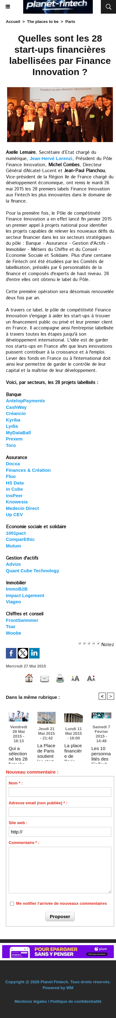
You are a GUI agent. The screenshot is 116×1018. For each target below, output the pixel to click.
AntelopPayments (25, 400)
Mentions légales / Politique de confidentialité (58, 1001)
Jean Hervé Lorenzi (51, 158)
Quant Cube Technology (32, 570)
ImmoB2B (17, 589)
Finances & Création (28, 470)
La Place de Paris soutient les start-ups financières (46, 750)
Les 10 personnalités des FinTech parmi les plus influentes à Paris (101, 753)
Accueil (13, 21)
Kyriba (13, 419)
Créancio (16, 413)
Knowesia (17, 501)
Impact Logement (25, 595)
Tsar (10, 626)
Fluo (11, 476)
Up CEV (14, 514)
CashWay (16, 407)
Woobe (13, 633)
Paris (70, 21)
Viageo (13, 601)
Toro (11, 445)
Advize (13, 564)
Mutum (13, 545)
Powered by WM (58, 987)
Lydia (12, 426)
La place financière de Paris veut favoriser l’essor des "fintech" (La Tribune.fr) (73, 750)
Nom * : (16, 783)
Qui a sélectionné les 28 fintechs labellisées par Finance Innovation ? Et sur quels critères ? (18, 753)
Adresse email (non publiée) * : (38, 803)
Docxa (13, 463)
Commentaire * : (24, 842)
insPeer (14, 495)
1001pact (16, 533)
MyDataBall (18, 432)
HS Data (15, 482)
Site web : (18, 822)
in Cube (14, 489)
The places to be (42, 21)
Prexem (14, 438)
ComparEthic (20, 539)
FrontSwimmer (22, 620)
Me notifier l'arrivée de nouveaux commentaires (61, 903)
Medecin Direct (22, 508)
